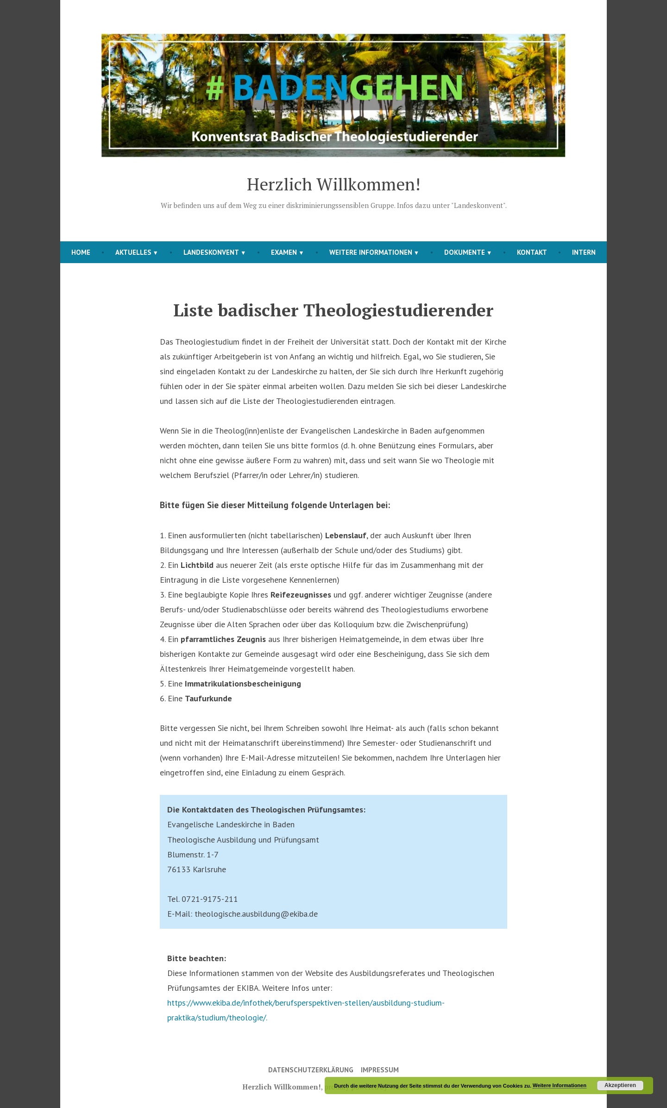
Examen (284, 252)
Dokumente (464, 252)
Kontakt (532, 252)
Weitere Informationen (370, 252)
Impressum (380, 1069)
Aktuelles (133, 252)
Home (80, 252)
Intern (584, 252)
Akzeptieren (620, 1085)
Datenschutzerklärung (310, 1069)
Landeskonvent (211, 252)
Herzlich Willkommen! (334, 183)
